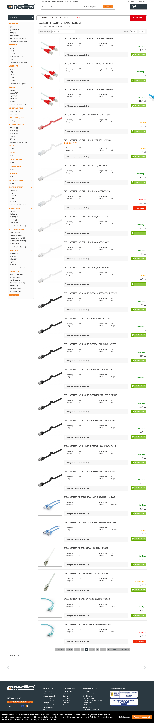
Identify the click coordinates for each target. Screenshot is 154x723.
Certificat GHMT (16, 235)
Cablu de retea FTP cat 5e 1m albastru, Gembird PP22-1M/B (89, 497)
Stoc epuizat (15, 291)
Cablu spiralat (15, 232)
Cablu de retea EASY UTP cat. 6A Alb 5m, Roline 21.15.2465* (88, 89)
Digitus (13, 262)
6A (12, 54)
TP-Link (13, 265)
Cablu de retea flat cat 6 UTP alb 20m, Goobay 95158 (87, 191)
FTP (12, 27)
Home (40, 26)
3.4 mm (13, 196)
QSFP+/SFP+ (14, 30)
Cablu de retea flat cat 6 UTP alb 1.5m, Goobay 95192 (87, 165)
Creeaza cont (47, 694)
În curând (14, 286)
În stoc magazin (16, 274)
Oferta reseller (87, 707)
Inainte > (115, 649)
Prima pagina (60, 649)
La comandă (15, 288)
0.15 (12, 72)
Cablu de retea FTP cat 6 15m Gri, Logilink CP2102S (86, 573)
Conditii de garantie (89, 696)
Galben (13, 99)
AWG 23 (13, 214)
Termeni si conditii (89, 702)
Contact (75, 1)
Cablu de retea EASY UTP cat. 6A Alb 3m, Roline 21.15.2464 (88, 63)
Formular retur (48, 707)
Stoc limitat (15, 277)
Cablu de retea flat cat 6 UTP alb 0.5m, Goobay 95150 (87, 140)
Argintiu (13, 96)
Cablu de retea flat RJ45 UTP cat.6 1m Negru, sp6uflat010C (89, 369)
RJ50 (12, 136)
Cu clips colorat (15, 243)
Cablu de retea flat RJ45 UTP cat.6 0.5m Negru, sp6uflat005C (90, 293)
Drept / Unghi (15, 111)
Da (12, 121)
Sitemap (66, 696)
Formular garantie (49, 705)
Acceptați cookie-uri (142, 717)
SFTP (13, 33)
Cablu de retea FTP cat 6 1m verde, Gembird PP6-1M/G (87, 599)
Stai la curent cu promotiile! (50, 18)
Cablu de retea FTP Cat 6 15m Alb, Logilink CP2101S (86, 548)
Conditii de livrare (57, 1)
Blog (79, 18)
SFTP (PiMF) (15, 35)
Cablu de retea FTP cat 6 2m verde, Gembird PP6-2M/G (87, 624)
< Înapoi (69, 649)
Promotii (138, 18)
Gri (12, 101)
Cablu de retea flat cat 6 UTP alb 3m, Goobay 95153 (86, 242)
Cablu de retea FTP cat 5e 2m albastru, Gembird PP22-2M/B (90, 522)
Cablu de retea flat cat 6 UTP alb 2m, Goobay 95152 (86, 216)
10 (109, 649)
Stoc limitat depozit (17, 283)
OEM (13, 256)
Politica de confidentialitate (92, 700)
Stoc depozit (15, 280)
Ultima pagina (125, 649)
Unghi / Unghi (15, 114)
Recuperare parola (49, 696)
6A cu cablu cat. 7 (16, 56)
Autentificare (47, 691)
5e (12, 48)
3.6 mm (13, 201)
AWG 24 (14, 217)
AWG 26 (14, 222)
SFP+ (12, 139)
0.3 (12, 77)
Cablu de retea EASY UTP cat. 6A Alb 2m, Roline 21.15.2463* (88, 38)
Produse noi (68, 18)
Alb (12, 90)
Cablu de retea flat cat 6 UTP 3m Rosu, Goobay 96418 (87, 114)
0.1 (11, 69)
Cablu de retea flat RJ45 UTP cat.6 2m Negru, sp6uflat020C (90, 420)
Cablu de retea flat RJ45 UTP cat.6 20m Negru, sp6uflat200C (90, 395)
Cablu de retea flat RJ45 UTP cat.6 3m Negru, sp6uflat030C (90, 446)
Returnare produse (89, 698)
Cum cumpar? (46, 1)
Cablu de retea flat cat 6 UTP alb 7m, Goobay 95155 (86, 267)
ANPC (85, 705)
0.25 (12, 75)
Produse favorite (48, 700)
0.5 (12, 80)
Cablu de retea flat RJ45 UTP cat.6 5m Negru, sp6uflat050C (90, 471)
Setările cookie (124, 717)
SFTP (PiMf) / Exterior (18, 38)
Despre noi (68, 1)
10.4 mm (13, 190)
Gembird (14, 253)
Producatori (67, 705)
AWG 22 (13, 211)
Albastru (14, 93)
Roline (13, 259)
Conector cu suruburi (17, 238)
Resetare (14, 295)
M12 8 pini (14, 133)
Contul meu (47, 698)
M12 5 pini (14, 131)
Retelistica (47, 26)
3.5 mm (13, 199)
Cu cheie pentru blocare (18, 241)
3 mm (12, 193)
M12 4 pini (14, 128)
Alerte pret (46, 702)
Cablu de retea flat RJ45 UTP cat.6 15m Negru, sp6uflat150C (90, 344)
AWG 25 (13, 220)
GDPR (45, 709)
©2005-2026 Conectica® (91, 709)
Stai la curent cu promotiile (20, 702)
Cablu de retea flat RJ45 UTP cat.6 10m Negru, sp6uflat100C (90, 318)
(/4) (78, 55)
